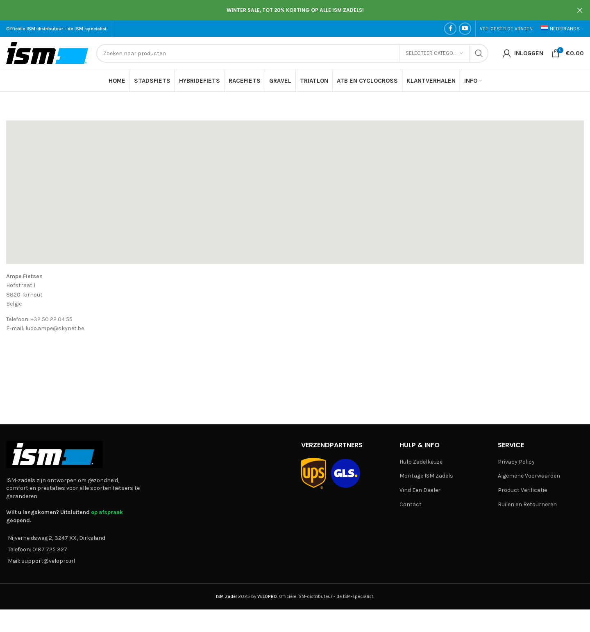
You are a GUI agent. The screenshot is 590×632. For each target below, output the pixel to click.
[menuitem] (562, 28)
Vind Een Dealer (419, 490)
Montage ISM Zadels (426, 475)
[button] (295, 185)
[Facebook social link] (450, 29)
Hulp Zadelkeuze (420, 461)
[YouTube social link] (465, 29)
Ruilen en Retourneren (527, 504)
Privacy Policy (516, 461)
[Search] (292, 53)
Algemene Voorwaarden (529, 475)
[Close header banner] (580, 10)
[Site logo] (47, 52)
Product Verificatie (522, 490)
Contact (410, 504)
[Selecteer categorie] (434, 53)
